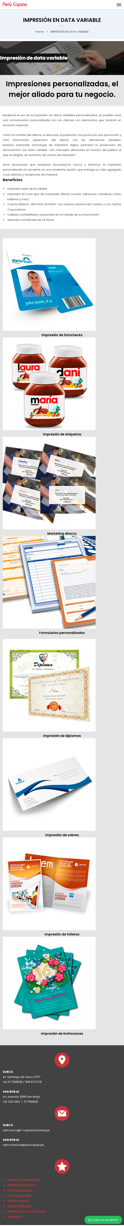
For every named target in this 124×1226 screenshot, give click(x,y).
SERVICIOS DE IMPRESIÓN (23, 1180)
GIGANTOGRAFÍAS (19, 1206)
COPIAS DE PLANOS (20, 1190)
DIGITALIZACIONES (19, 1196)
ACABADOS (15, 1217)
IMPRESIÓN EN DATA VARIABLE (26, 1211)
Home (39, 32)
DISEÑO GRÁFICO (18, 1201)
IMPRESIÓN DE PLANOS (21, 1185)
